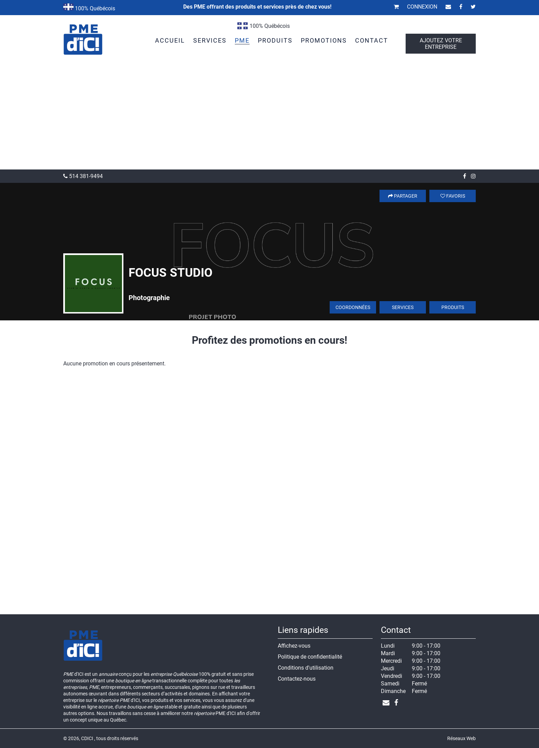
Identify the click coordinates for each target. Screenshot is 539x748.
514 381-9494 (83, 176)
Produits (452, 307)
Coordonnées (353, 307)
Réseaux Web (461, 738)
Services (403, 307)
